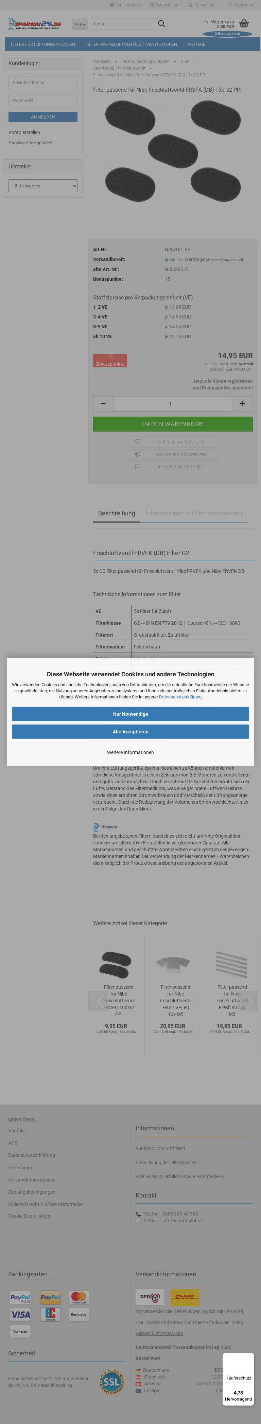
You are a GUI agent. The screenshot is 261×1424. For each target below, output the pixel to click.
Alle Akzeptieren (131, 731)
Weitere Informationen (130, 752)
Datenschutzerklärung (180, 696)
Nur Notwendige (130, 713)
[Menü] (250, 1357)
